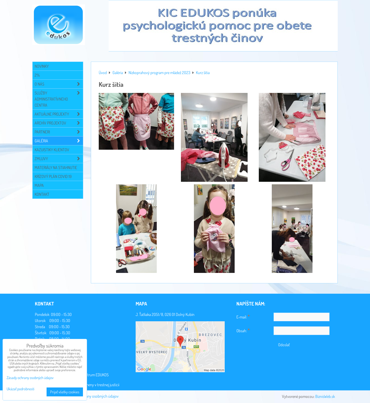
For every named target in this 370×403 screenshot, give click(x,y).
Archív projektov (59, 123)
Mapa (39, 185)
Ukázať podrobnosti (20, 389)
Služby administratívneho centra (59, 99)
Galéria (59, 140)
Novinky (42, 66)
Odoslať (284, 344)
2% (37, 75)
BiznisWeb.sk (325, 396)
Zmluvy (59, 158)
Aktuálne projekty (59, 114)
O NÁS (59, 84)
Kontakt (42, 194)
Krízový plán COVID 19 (53, 176)
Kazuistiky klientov (52, 149)
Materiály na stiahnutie (56, 167)
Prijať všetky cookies (64, 392)
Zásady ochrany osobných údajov (93, 396)
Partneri (59, 132)
